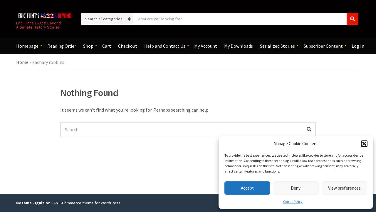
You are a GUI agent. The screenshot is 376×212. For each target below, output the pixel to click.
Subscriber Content (323, 46)
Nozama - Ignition (33, 203)
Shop (88, 46)
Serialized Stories (277, 46)
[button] (364, 144)
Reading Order (61, 46)
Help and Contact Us (164, 46)
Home (22, 62)
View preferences (344, 188)
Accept (247, 188)
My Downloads (238, 46)
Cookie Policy (293, 201)
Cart (106, 46)
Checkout (127, 46)
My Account (205, 46)
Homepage (27, 46)
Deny (296, 188)
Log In (358, 46)
